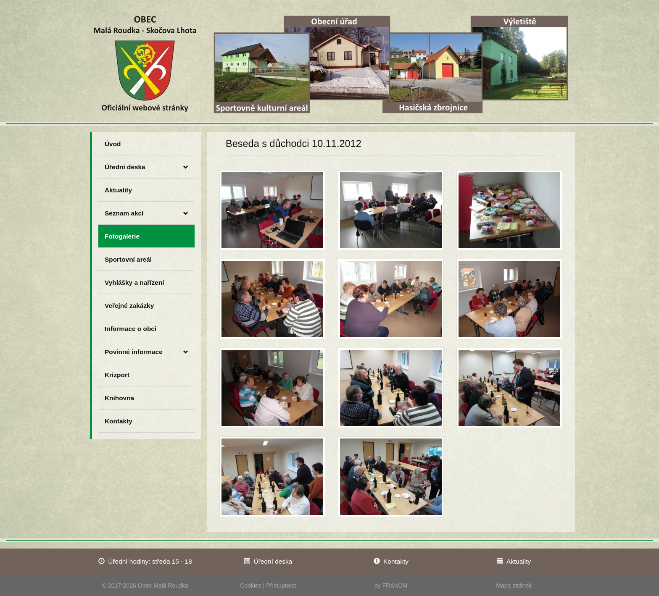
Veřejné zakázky (129, 305)
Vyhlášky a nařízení (134, 282)
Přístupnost (281, 585)
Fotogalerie (122, 236)
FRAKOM (395, 585)
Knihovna (119, 398)
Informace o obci (130, 328)
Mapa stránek (514, 585)
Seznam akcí (146, 213)
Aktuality (118, 190)
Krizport (117, 374)
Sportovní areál (128, 259)
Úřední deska (146, 167)
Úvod (113, 143)
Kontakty (118, 421)
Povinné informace (146, 352)
